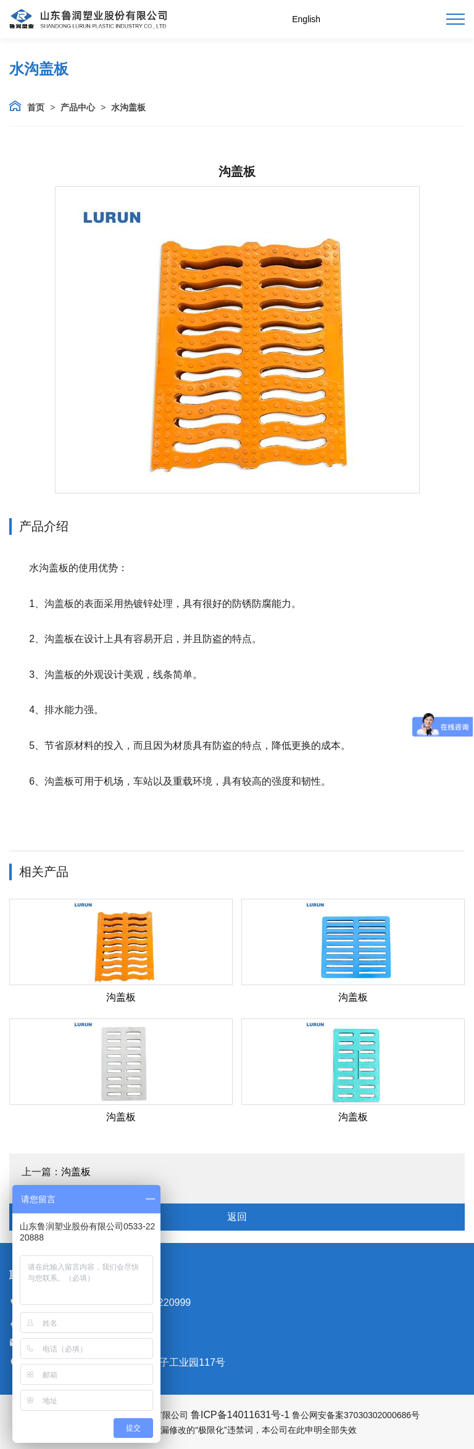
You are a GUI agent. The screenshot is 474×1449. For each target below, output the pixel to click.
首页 (35, 107)
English (306, 19)
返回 (237, 1217)
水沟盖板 (128, 107)
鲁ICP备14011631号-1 (240, 1415)
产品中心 (77, 107)
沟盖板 (121, 997)
